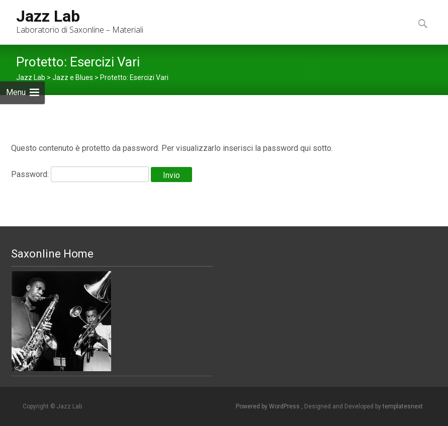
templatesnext (403, 406)
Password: (80, 174)
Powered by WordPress (268, 406)
